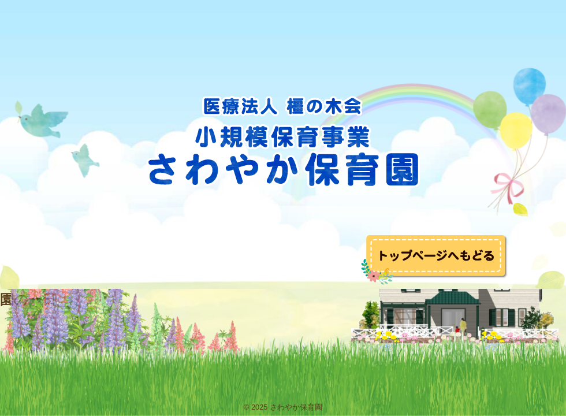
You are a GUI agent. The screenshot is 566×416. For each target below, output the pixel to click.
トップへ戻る (434, 260)
